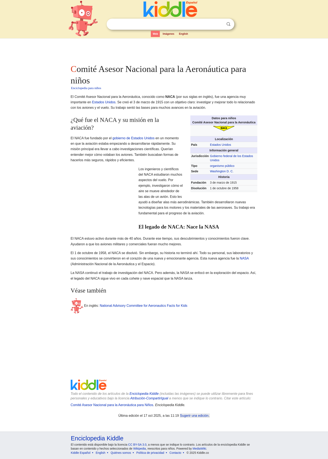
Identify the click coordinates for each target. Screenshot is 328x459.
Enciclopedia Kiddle (144, 393)
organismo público (222, 165)
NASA (244, 258)
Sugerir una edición (194, 415)
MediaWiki (199, 448)
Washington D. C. (221, 171)
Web (155, 33)
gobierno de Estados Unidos (134, 138)
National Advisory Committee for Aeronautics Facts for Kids (143, 305)
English (183, 33)
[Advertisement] (164, 50)
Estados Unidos (103, 102)
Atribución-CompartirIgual (149, 398)
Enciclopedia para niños (86, 88)
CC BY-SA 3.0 (137, 444)
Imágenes (168, 33)
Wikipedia (139, 448)
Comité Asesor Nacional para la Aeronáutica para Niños (112, 405)
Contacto (175, 452)
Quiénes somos (121, 452)
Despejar (219, 24)
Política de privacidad (150, 452)
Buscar (228, 24)
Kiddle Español (80, 452)
